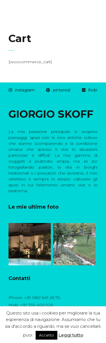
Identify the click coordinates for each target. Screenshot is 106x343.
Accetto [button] (46, 335)
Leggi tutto (71, 335)
